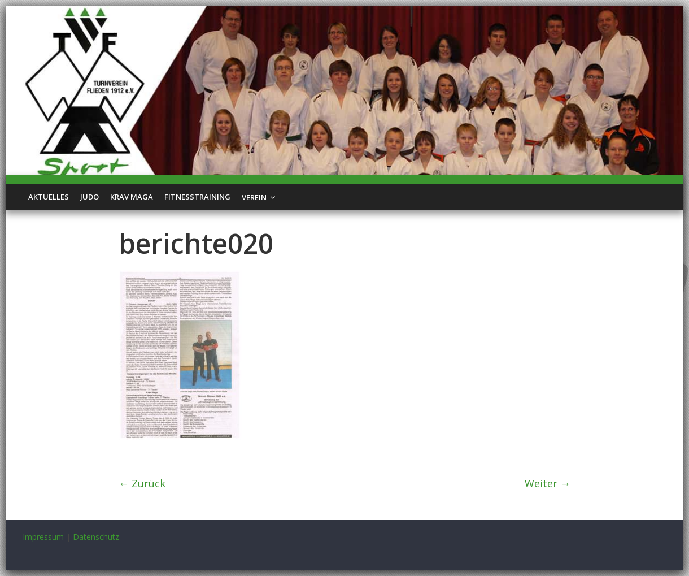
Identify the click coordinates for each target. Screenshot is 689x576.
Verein (254, 197)
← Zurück (142, 483)
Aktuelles (48, 197)
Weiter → (547, 483)
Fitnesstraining (197, 197)
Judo (89, 197)
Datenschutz (96, 536)
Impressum (43, 536)
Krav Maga (131, 197)
